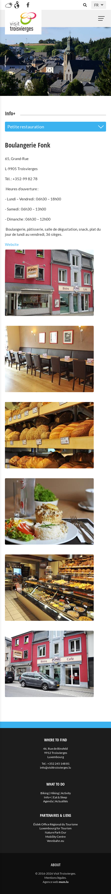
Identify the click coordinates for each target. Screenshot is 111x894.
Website (12, 244)
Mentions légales (55, 877)
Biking (44, 793)
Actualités (61, 801)
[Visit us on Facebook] (28, 5)
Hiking (55, 793)
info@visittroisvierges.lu (55, 767)
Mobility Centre (55, 836)
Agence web (50, 882)
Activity (66, 793)
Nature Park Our (55, 832)
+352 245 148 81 (58, 763)
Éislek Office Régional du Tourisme (55, 824)
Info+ (47, 797)
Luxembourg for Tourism (55, 828)
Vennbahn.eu (55, 841)
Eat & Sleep (60, 797)
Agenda (48, 801)
